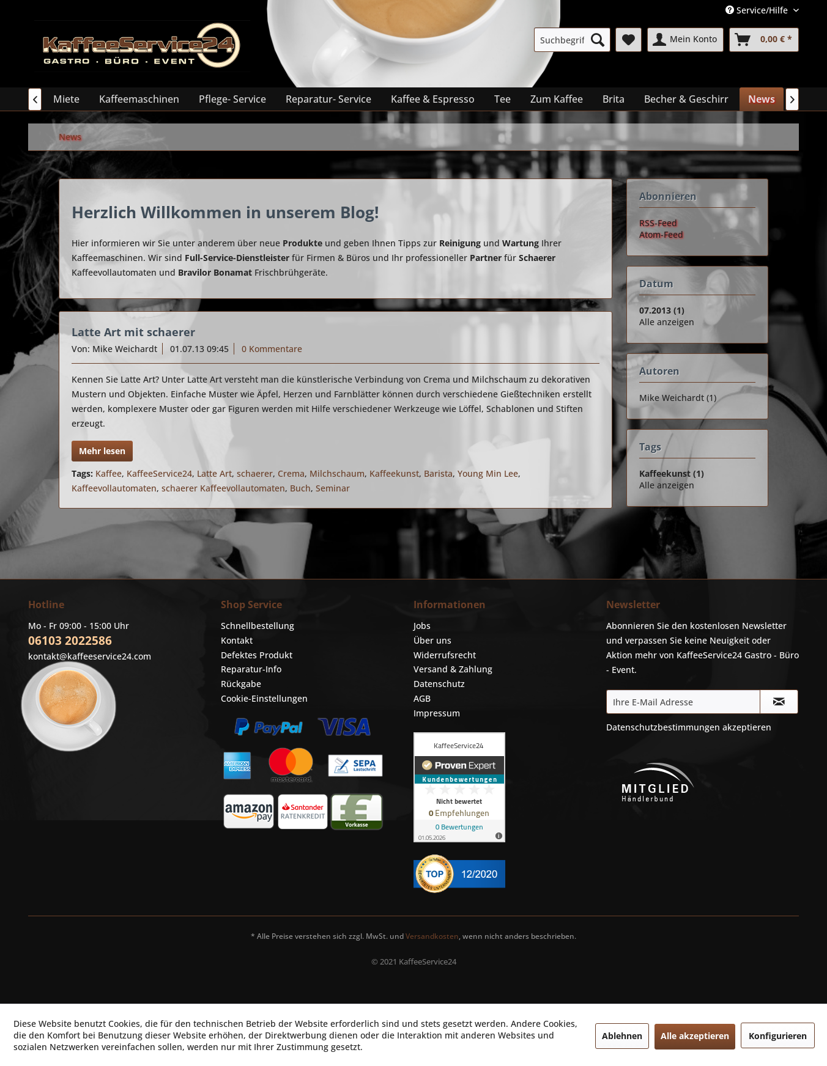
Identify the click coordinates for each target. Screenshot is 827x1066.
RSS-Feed (658, 223)
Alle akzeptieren (695, 1036)
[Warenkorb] (764, 40)
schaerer (255, 473)
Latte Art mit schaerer (133, 332)
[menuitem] (572, 40)
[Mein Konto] (685, 40)
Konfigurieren (778, 1036)
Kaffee (108, 473)
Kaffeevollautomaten (114, 488)
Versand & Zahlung (453, 669)
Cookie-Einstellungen (264, 698)
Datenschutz (439, 683)
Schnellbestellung (257, 625)
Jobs (422, 625)
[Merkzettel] (628, 40)
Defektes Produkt (256, 655)
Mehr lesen (102, 451)
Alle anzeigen (666, 322)
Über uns (432, 640)
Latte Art (214, 473)
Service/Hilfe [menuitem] (757, 10)
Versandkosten (432, 936)
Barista (438, 473)
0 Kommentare (272, 349)
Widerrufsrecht (445, 655)
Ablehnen (622, 1036)
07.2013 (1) (661, 310)
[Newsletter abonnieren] (779, 701)
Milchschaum (337, 473)
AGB (422, 698)
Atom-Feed (661, 234)
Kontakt (237, 640)
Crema (291, 473)
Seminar (333, 488)
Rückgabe (241, 683)
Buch (300, 488)
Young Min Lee (488, 473)
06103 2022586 (70, 641)
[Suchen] (597, 40)
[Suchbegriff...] (572, 40)
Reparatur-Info (251, 669)
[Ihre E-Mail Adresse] (683, 701)
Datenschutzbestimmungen (663, 727)
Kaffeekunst (394, 473)
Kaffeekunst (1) (671, 473)
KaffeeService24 (159, 473)
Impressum (437, 713)
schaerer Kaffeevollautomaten (223, 488)
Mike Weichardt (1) (677, 397)
